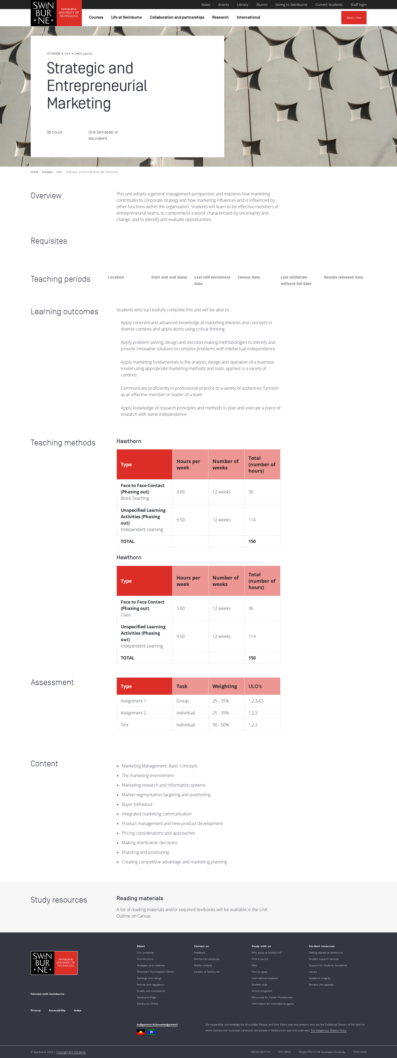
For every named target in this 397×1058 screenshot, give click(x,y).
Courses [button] (97, 18)
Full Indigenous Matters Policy (329, 1030)
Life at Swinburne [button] (127, 18)
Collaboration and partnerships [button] (178, 18)
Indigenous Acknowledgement (157, 1024)
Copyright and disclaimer (71, 1052)
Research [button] (221, 18)
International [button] (249, 18)
